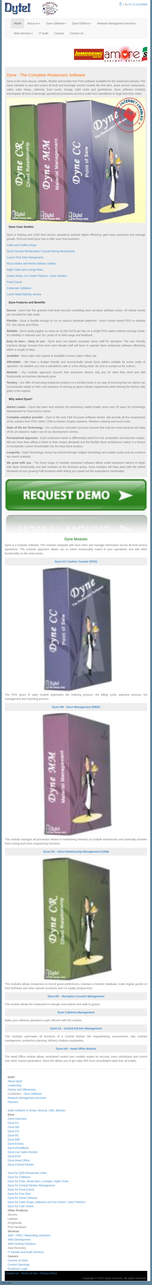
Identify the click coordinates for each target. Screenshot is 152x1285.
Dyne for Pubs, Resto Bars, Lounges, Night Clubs (38, 1181)
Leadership (14, 1085)
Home (17, 23)
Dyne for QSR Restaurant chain (27, 1172)
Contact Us (77, 33)
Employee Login (18, 1268)
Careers (59, 33)
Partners (13, 1102)
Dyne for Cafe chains (21, 1206)
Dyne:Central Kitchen (21, 1164)
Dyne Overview (17, 1118)
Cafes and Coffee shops (21, 245)
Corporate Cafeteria (19, 288)
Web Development (19, 1239)
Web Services (23, 33)
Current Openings (19, 1264)
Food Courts (14, 282)
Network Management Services (116, 23)
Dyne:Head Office (18, 1160)
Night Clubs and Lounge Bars (25, 269)
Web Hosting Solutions (22, 1243)
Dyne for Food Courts (21, 1189)
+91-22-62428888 (137, 4)
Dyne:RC (13, 1135)
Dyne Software (56, 23)
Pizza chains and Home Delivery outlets (31, 263)
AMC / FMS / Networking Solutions (29, 1235)
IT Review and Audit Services (26, 1252)
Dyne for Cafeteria (19, 1177)
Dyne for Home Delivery (22, 1197)
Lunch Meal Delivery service (24, 294)
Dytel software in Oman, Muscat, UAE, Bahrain (36, 1110)
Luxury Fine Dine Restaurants (25, 257)
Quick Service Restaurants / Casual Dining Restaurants (41, 251)
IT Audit (43, 33)
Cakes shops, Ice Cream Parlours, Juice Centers (37, 275)
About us (33, 23)
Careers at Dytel (18, 1260)
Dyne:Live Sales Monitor (23, 1152)
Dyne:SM (13, 1127)
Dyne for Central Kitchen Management (31, 1185)
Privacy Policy (48, 1273)
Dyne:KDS (14, 1156)
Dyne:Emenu (16, 1143)
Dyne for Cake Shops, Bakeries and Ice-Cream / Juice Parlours (46, 1202)
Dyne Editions (81, 23)
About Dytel (15, 1081)
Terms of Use (29, 1273)
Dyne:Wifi (14, 1139)
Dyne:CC (13, 1122)
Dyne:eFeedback (18, 1147)
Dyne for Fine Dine (19, 1193)
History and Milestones (22, 1089)
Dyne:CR (13, 1131)
